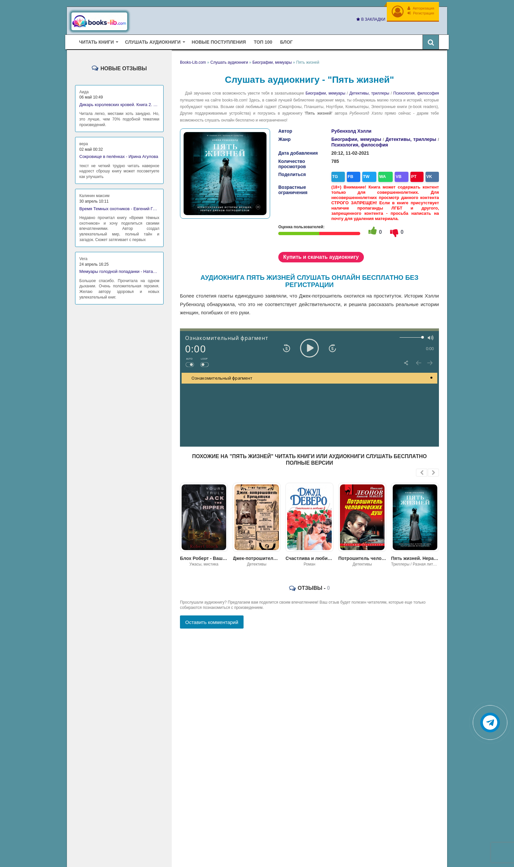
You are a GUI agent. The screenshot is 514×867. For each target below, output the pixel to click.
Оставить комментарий (211, 619)
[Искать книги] (431, 40)
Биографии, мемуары (325, 91)
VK (422, 174)
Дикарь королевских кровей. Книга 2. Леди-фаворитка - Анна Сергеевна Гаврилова (119, 102)
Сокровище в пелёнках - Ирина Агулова (118, 154)
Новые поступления (219, 40)
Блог (286, 40)
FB (351, 174)
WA (380, 174)
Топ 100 (263, 40)
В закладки (369, 19)
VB (394, 174)
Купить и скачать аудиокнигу (321, 253)
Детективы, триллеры (369, 91)
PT (408, 174)
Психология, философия (416, 91)
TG (337, 174)
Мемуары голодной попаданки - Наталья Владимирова (119, 269)
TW (365, 174)
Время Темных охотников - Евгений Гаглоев (119, 206)
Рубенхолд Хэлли (351, 129)
